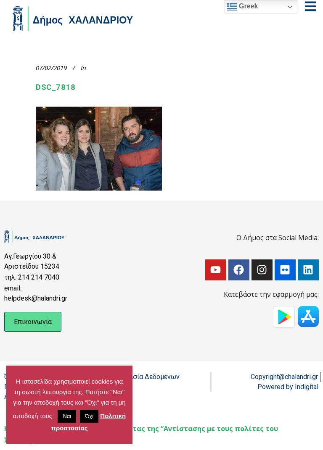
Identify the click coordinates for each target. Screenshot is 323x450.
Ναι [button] (67, 416)
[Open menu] (310, 6)
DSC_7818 (55, 87)
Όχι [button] (89, 416)
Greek (242, 7)
